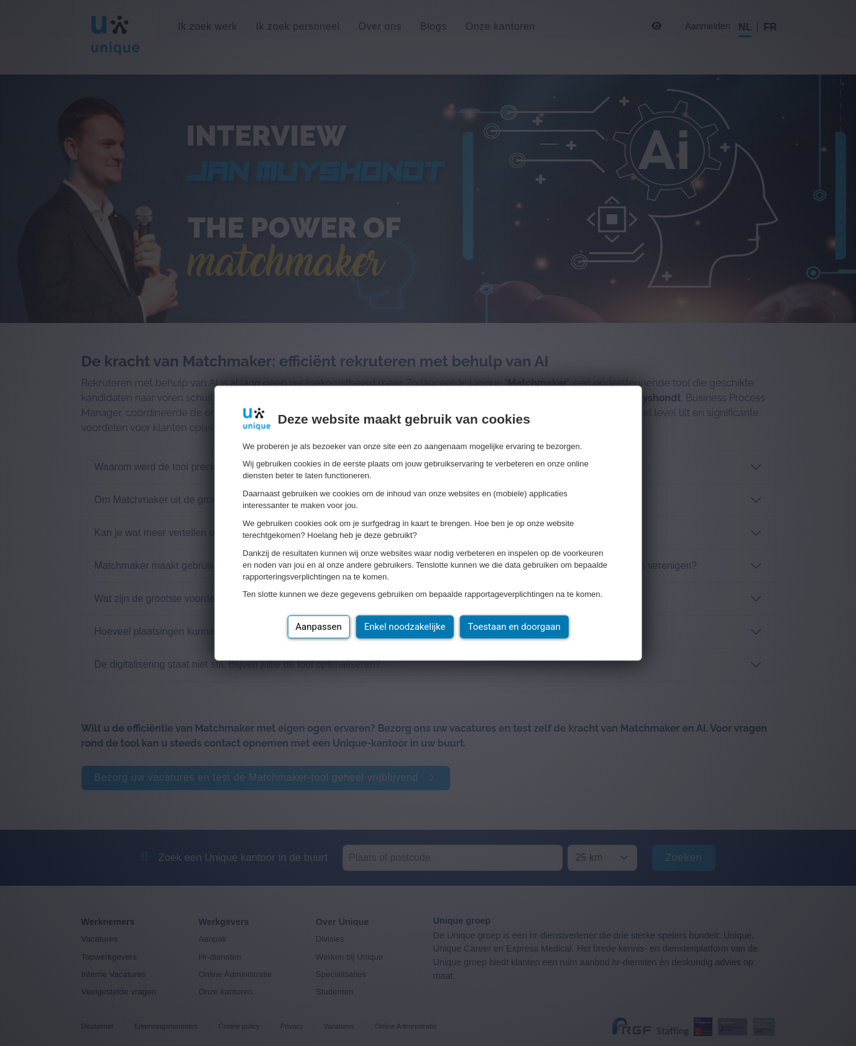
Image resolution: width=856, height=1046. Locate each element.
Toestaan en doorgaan (514, 626)
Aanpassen (318, 626)
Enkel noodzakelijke (405, 626)
